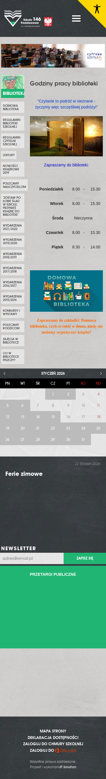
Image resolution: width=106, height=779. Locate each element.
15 (53, 416)
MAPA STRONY (53, 731)
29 (53, 439)
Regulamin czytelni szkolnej (11, 140)
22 (53, 428)
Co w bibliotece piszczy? (11, 356)
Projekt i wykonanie (53, 767)
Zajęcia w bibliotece (11, 340)
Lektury (9, 155)
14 (38, 416)
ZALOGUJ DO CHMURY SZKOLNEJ (53, 743)
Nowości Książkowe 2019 (11, 169)
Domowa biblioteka (11, 107)
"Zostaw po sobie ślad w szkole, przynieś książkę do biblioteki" (12, 206)
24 (83, 428)
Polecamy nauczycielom (14, 185)
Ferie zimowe (24, 473)
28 (38, 439)
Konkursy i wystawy (11, 312)
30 (68, 439)
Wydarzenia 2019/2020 (12, 241)
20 (23, 428)
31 (83, 439)
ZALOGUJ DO (53, 750)
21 (38, 428)
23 (68, 428)
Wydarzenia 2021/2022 (12, 227)
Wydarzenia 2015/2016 (12, 298)
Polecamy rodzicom (11, 326)
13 (22, 416)
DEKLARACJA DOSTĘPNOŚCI (53, 737)
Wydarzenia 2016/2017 (12, 284)
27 (22, 439)
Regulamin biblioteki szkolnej (11, 123)
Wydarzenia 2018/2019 (12, 255)
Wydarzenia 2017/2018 (12, 269)
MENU (76, 18)
